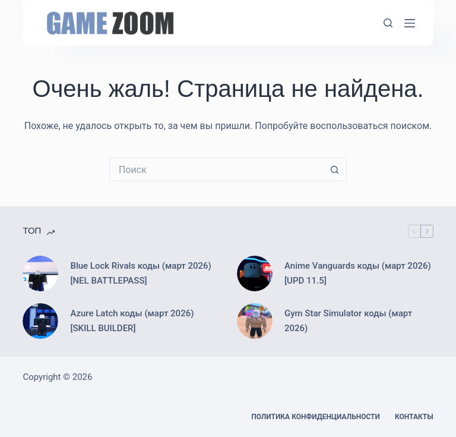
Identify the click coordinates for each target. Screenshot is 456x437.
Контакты (414, 417)
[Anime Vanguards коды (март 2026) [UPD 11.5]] (255, 273)
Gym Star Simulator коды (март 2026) (348, 321)
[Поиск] (388, 22)
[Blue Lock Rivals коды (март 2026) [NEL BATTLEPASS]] (40, 273)
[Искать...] (216, 169)
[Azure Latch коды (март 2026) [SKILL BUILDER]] (40, 321)
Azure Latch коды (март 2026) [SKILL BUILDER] (132, 321)
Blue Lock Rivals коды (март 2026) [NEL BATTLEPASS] (140, 273)
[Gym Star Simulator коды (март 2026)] (255, 321)
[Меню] (409, 23)
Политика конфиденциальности (315, 417)
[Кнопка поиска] (335, 169)
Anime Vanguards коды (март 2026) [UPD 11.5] (357, 273)
